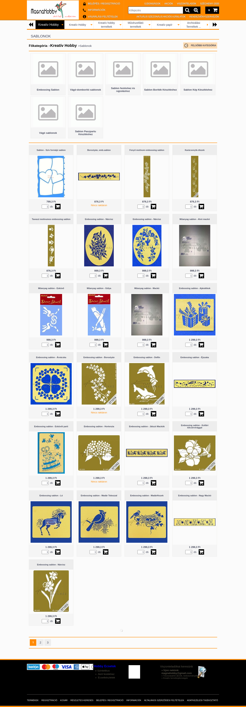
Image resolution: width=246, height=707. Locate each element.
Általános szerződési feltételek (164, 700)
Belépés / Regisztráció (110, 700)
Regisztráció (49, 700)
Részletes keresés (82, 700)
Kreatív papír (164, 24)
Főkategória (38, 46)
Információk (133, 700)
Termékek (33, 700)
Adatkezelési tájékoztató (202, 700)
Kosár (64, 700)
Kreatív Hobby (77, 24)
